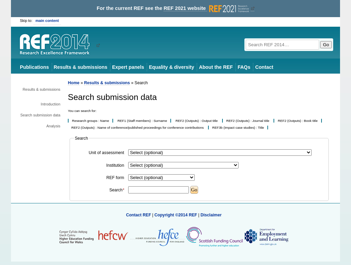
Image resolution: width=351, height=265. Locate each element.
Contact (264, 67)
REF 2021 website (207, 8)
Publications (34, 67)
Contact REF (138, 215)
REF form (115, 177)
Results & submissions (80, 67)
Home (74, 82)
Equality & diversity (171, 67)
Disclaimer (211, 215)
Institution (115, 165)
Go (326, 44)
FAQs (244, 67)
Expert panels (128, 67)
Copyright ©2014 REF (176, 215)
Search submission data (40, 115)
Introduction (50, 104)
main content (47, 20)
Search (116, 190)
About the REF (216, 67)
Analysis (53, 126)
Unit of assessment (106, 152)
